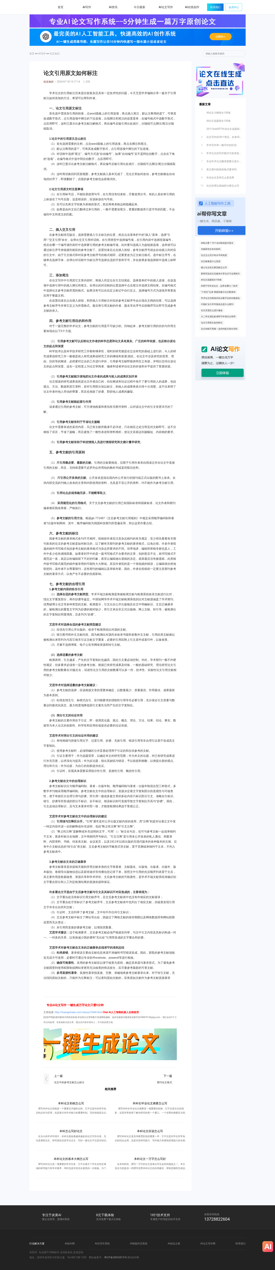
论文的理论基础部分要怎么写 (219, 184)
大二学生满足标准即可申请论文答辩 (218, 316)
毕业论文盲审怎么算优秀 (217, 176)
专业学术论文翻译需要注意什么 (221, 160)
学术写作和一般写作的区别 (218, 144)
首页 (60, 7)
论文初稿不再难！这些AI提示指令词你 (219, 329)
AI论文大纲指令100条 (215, 111)
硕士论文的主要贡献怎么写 (214, 267)
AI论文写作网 (207, 1243)
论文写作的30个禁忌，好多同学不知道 (221, 136)
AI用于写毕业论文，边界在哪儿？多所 (219, 286)
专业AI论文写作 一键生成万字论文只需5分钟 (75, 1005)
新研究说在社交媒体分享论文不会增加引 (220, 273)
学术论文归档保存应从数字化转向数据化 (220, 298)
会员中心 (234, 7)
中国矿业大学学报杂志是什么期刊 (217, 304)
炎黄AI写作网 (39, 6)
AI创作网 (70, 1243)
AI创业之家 (174, 1243)
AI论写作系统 (102, 1243)
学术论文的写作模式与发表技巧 (221, 152)
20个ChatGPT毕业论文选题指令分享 (221, 128)
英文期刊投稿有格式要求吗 (218, 168)
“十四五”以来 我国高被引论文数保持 (218, 292)
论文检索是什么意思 (210, 261)
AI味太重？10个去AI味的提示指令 (217, 243)
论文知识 (55, 53)
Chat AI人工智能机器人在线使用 (121, 1012)
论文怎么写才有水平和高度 (214, 255)
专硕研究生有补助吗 (210, 249)
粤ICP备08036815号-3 (116, 1257)
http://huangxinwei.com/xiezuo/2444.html (78, 1012)
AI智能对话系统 (139, 1243)
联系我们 (215, 7)
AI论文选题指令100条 (215, 119)
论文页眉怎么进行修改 (212, 310)
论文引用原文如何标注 (212, 322)
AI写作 (42, 53)
